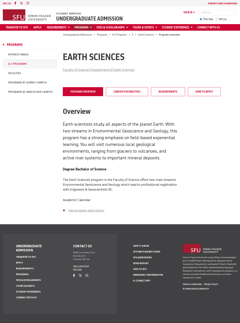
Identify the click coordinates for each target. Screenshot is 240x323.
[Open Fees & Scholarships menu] (127, 27)
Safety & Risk (141, 245)
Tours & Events (143, 27)
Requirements (56, 27)
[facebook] (15, 3)
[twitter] (21, 3)
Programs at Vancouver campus (30, 92)
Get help (77, 269)
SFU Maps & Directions (146, 251)
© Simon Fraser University (196, 288)
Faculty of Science (76, 70)
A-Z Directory (141, 280)
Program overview (82, 91)
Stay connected (81, 266)
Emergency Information (148, 274)
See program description (86, 210)
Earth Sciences (146, 34)
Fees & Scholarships (111, 27)
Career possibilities (127, 91)
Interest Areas (18, 54)
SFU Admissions (142, 257)
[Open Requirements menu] (69, 27)
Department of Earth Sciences (112, 70)
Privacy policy (211, 284)
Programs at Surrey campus (27, 82)
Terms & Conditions (192, 284)
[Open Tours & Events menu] (157, 27)
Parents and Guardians (222, 3)
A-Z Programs (119, 34)
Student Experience (175, 27)
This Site (208, 19)
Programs (81, 27)
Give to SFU (140, 269)
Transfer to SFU (17, 27)
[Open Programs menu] (91, 27)
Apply (37, 27)
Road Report (141, 263)
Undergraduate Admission (89, 18)
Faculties (14, 73)
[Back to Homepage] (27, 15)
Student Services (68, 13)
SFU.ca (222, 19)
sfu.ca (7, 3)
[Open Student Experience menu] (192, 27)
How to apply (204, 91)
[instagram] (27, 3)
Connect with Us (208, 27)
